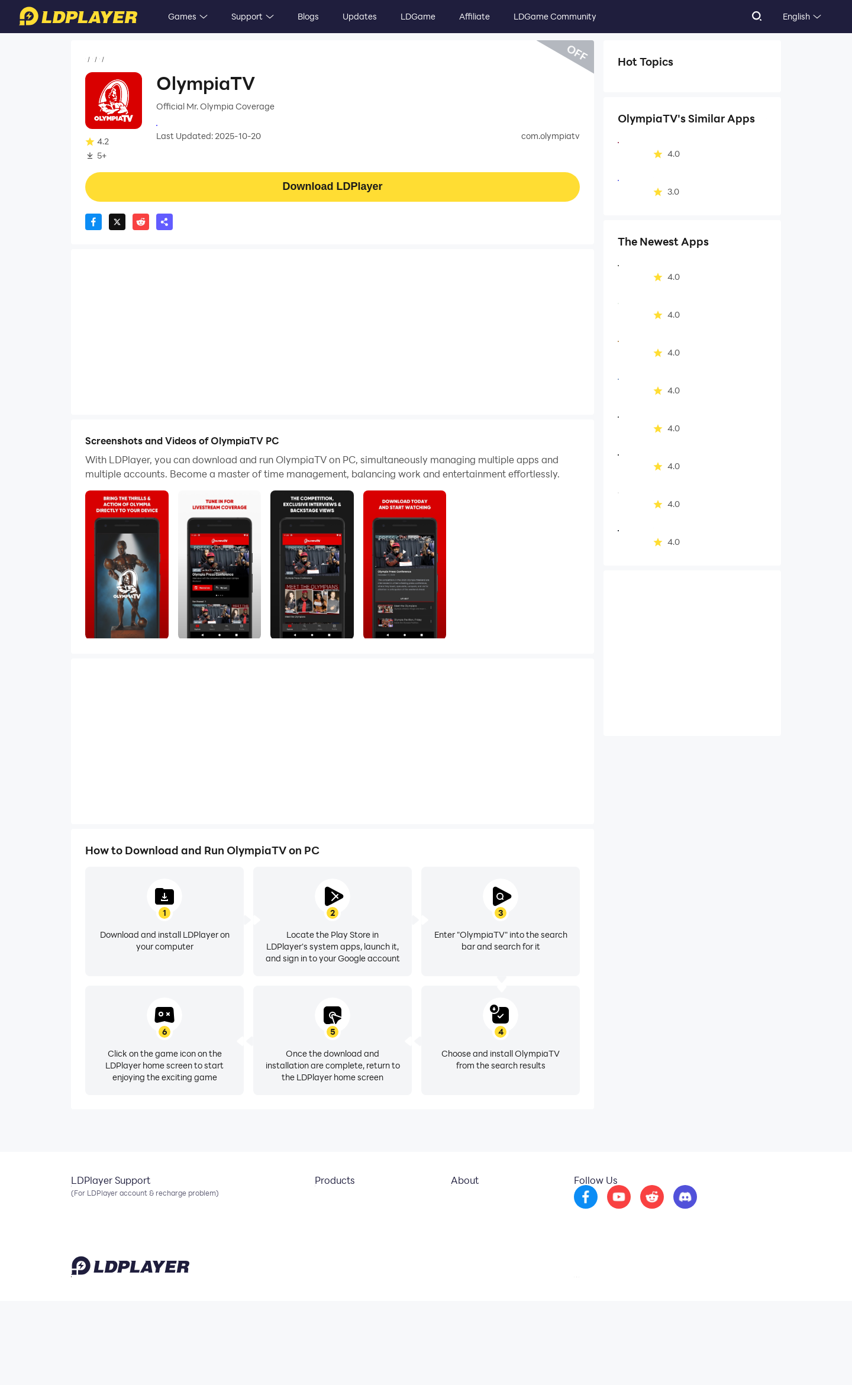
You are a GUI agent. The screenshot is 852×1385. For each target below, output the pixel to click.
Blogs (308, 16)
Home (97, 59)
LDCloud (322, 1203)
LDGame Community (555, 16)
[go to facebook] (617, 1211)
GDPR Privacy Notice (692, 1358)
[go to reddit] (683, 1211)
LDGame (418, 16)
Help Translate (756, 1358)
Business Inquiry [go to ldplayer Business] (472, 1221)
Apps (126, 59)
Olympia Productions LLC (206, 124)
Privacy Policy (628, 1358)
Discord (86, 1239)
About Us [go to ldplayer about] (459, 1203)
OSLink (319, 1221)
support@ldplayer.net (516, 1355)
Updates (360, 16)
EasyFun (321, 1239)
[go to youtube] (650, 1211)
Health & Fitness (657, 85)
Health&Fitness (174, 59)
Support (247, 16)
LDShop (320, 1256)
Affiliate (474, 16)
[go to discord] (716, 1211)
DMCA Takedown (475, 1239)
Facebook (90, 1221)
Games (182, 16)
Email (81, 1203)
